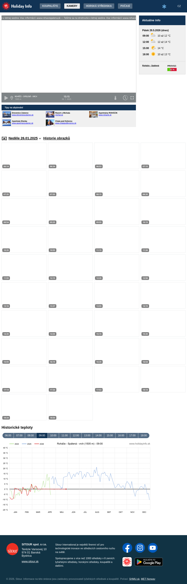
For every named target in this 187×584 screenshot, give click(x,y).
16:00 (121, 435)
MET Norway (148, 579)
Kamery (72, 6)
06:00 (8, 435)
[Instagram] (140, 548)
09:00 (42, 435)
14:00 (98, 435)
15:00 (110, 435)
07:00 (19, 435)
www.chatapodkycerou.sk (65, 123)
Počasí (125, 6)
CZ (179, 6)
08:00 (31, 435)
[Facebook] (127, 548)
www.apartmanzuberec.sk (22, 123)
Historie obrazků (56, 138)
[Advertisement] (162, 102)
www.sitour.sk (30, 561)
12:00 (76, 435)
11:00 (64, 435)
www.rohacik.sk (105, 115)
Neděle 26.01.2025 (25, 138)
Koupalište (50, 6)
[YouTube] (153, 548)
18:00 (144, 435)
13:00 (87, 435)
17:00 (132, 435)
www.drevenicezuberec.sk (22, 115)
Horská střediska (99, 6)
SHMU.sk (134, 579)
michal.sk (59, 115)
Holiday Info (14, 4)
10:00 (53, 435)
